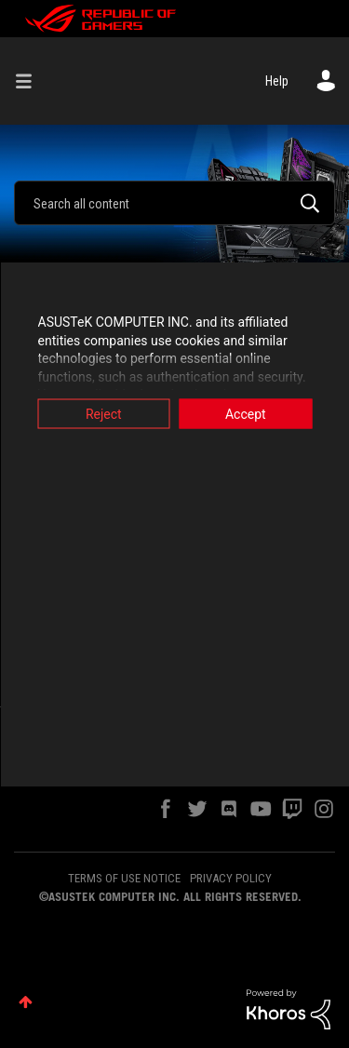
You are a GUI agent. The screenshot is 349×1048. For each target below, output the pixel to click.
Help (277, 81)
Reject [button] (104, 414)
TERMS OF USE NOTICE (124, 878)
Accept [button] (245, 414)
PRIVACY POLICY (231, 878)
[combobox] (174, 203)
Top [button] (25, 1002)
